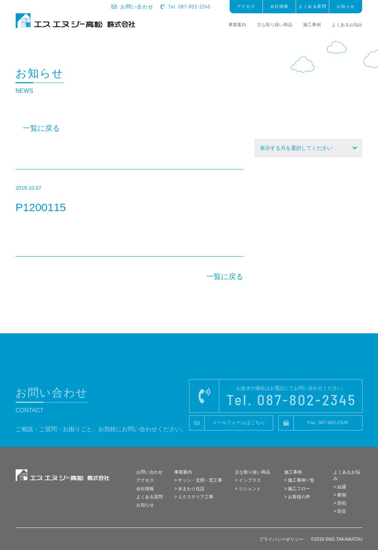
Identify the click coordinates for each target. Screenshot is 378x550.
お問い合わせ (132, 7)
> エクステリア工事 (193, 496)
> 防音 (339, 511)
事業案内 (237, 24)
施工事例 (312, 24)
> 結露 (339, 486)
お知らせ (346, 6)
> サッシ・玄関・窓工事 (198, 480)
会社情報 (279, 6)
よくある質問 (312, 6)
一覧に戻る (41, 128)
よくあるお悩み (346, 24)
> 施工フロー (297, 488)
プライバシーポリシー (281, 539)
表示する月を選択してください (296, 148)
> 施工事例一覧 (299, 480)
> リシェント (248, 488)
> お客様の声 (297, 496)
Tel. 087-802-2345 (185, 6)
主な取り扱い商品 (274, 24)
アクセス (246, 6)
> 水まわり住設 (189, 488)
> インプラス (248, 480)
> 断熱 (339, 495)
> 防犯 (339, 503)
